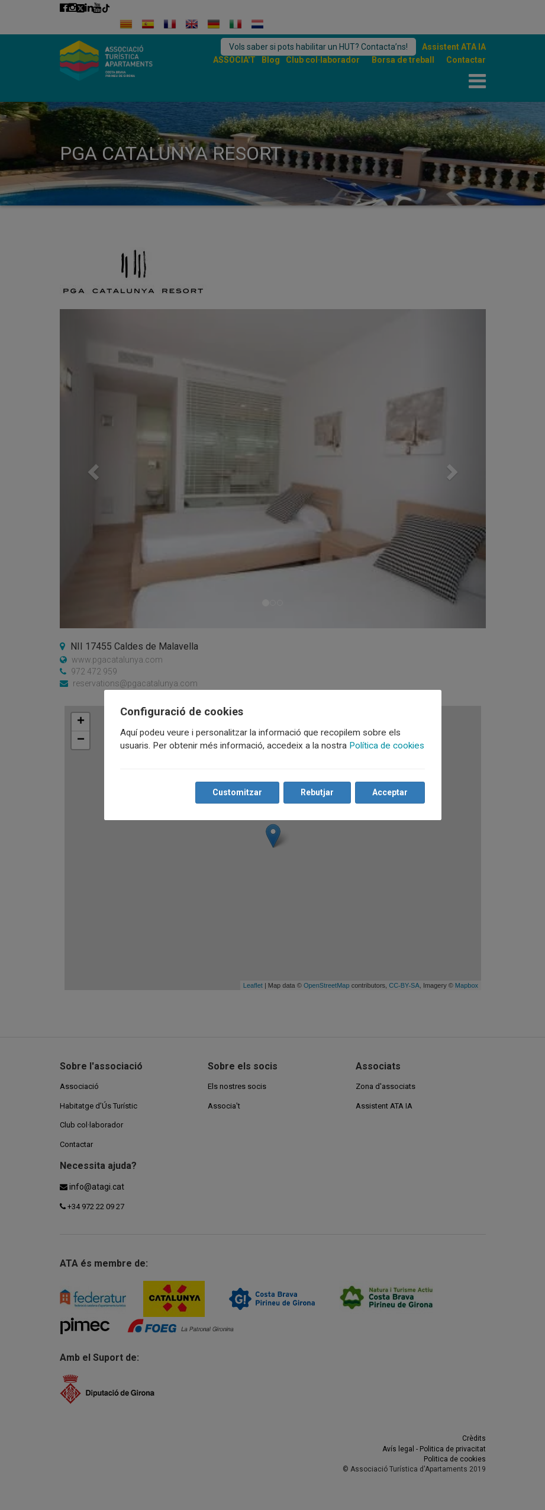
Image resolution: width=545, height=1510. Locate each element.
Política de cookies (387, 746)
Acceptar (390, 793)
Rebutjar (317, 793)
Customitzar (237, 793)
